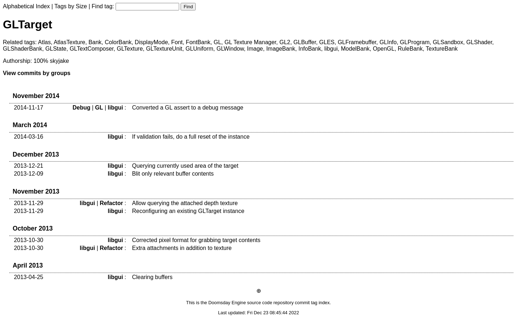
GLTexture (130, 49)
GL (217, 42)
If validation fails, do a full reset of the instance (191, 137)
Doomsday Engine (227, 302)
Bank (94, 42)
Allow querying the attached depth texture (185, 203)
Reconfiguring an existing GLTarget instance (188, 211)
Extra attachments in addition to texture (182, 248)
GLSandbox (448, 42)
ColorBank (118, 42)
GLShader (479, 42)
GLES (327, 42)
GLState (55, 49)
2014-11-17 (28, 108)
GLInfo (388, 42)
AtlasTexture (69, 42)
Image (255, 49)
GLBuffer (304, 42)
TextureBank (442, 49)
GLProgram (415, 42)
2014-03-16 (28, 137)
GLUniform (199, 49)
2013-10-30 (28, 240)
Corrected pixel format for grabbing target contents (196, 240)
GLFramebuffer (357, 42)
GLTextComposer (91, 49)
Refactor (111, 203)
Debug (81, 108)
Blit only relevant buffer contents (173, 174)
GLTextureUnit (164, 49)
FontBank (198, 42)
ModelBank (355, 49)
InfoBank (309, 49)
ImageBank (280, 49)
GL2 (284, 42)
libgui (330, 49)
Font (177, 42)
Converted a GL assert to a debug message (187, 108)
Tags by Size (71, 6)
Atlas (44, 42)
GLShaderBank (22, 49)
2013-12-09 (28, 174)
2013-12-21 (28, 166)
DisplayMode (151, 42)
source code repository (270, 302)
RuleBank (410, 49)
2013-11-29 (28, 203)
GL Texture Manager (250, 42)
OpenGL (383, 49)
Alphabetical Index (26, 6)
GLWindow (230, 49)
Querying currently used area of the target (185, 166)
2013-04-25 (28, 277)
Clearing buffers (152, 277)
